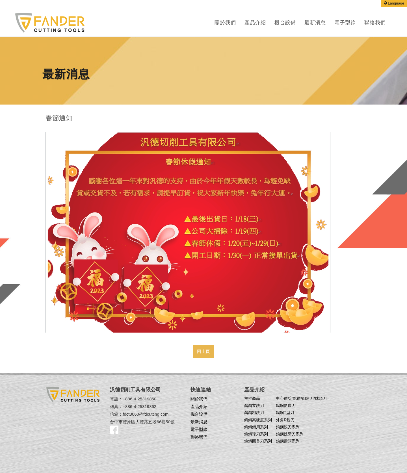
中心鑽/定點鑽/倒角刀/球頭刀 (301, 398)
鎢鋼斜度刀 (286, 405)
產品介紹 (255, 22)
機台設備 (198, 414)
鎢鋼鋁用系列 (256, 427)
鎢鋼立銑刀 (254, 405)
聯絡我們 (198, 437)
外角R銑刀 (285, 420)
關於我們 (225, 22)
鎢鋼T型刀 (285, 412)
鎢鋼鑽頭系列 (288, 441)
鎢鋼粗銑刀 (254, 412)
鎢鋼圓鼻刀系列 (258, 441)
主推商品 (252, 398)
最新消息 (198, 421)
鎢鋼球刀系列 (256, 434)
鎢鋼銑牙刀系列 (290, 434)
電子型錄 (198, 429)
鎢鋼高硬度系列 (258, 420)
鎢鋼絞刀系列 (288, 427)
